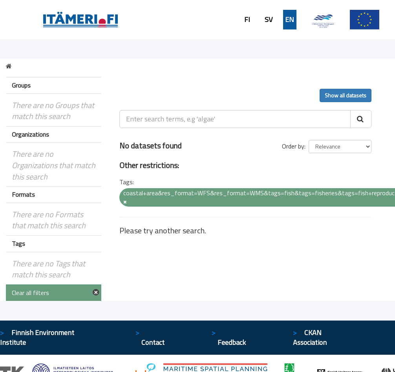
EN (289, 20)
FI (247, 20)
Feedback (232, 342)
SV (268, 20)
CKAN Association (310, 337)
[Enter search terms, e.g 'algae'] (235, 119)
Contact (153, 342)
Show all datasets (345, 95)
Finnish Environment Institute (37, 337)
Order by (293, 146)
